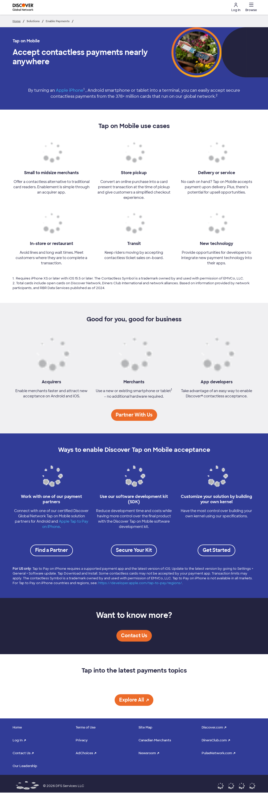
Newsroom (147, 753)
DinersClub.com (214, 740)
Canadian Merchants (155, 740)
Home (17, 727)
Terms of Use (86, 727)
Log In (18, 740)
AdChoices (84, 753)
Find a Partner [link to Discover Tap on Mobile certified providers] (51, 550)
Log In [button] (235, 7)
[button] (250, 7)
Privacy (82, 740)
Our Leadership (25, 766)
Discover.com (212, 727)
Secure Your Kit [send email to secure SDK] (134, 550)
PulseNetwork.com (217, 753)
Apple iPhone (69, 90)
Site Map (145, 727)
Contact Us (21, 753)
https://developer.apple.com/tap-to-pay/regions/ (140, 583)
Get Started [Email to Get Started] (216, 550)
